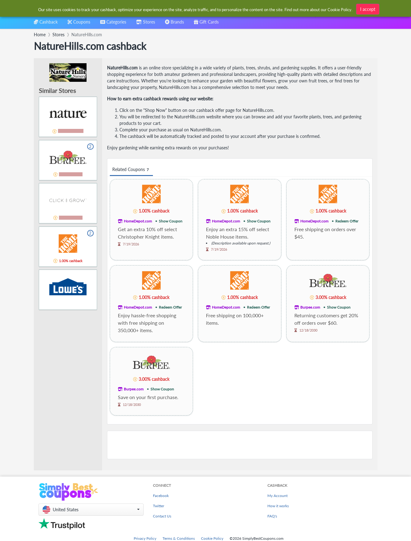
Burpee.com (310, 307)
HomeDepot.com (138, 221)
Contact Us (162, 516)
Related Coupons (131, 170)
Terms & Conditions (179, 538)
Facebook (161, 495)
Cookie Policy (212, 538)
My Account (277, 495)
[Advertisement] (239, 445)
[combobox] (195, 9)
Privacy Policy (145, 538)
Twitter (158, 506)
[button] (91, 510)
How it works (278, 506)
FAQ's (272, 516)
